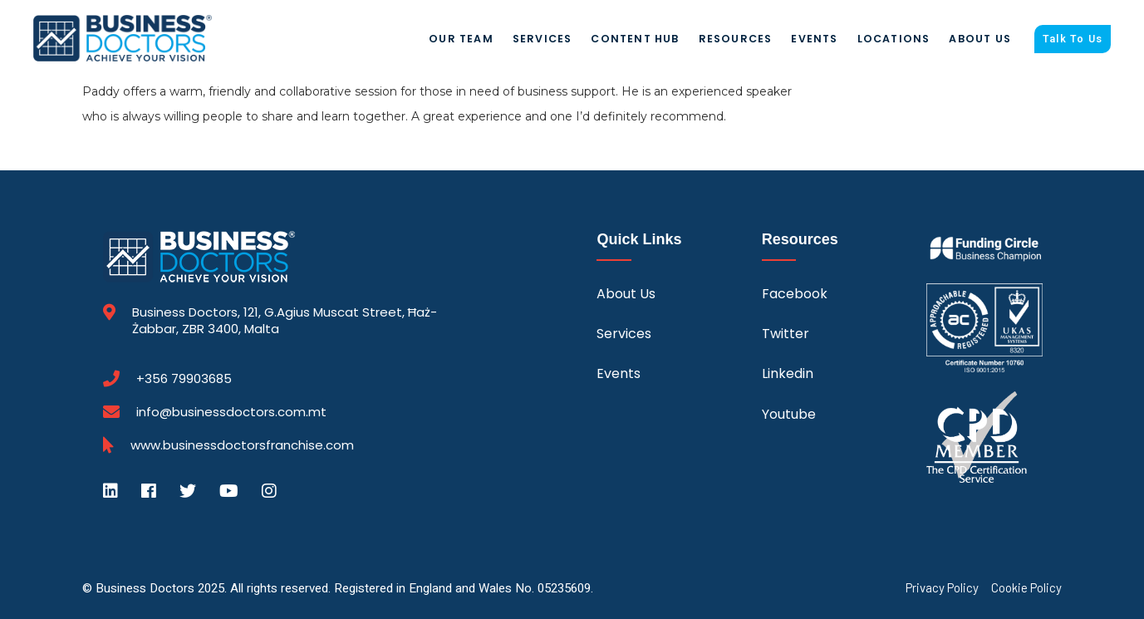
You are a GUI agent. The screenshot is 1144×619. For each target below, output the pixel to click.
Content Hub (635, 39)
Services (542, 39)
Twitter (785, 333)
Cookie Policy (1026, 588)
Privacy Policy (942, 588)
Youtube (789, 414)
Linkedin (787, 373)
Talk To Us (1072, 39)
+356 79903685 (184, 379)
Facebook (794, 293)
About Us (980, 39)
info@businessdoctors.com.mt (231, 411)
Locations (893, 39)
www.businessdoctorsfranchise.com (242, 445)
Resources (736, 39)
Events (814, 39)
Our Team (461, 39)
